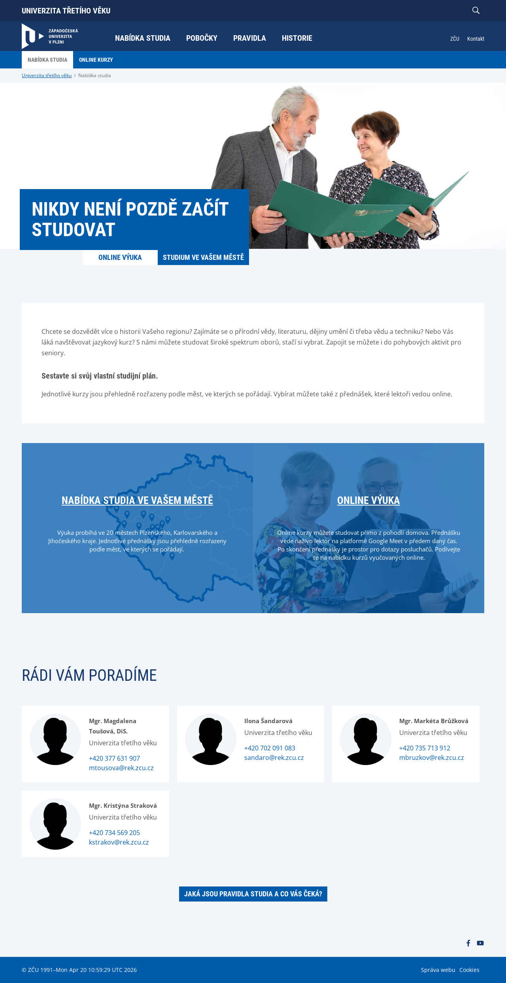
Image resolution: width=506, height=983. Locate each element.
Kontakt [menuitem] (475, 39)
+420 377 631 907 (114, 758)
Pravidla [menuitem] (249, 38)
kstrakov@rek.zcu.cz (119, 842)
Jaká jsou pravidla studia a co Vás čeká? (253, 894)
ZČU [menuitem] (454, 39)
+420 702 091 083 (269, 748)
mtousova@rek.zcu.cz (121, 767)
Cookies (469, 970)
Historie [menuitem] (297, 38)
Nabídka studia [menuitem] (142, 38)
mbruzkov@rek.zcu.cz (431, 757)
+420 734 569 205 (114, 832)
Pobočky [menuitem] (201, 38)
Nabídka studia (94, 75)
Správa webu (438, 970)
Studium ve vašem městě (203, 257)
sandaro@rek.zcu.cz (274, 757)
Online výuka (120, 257)
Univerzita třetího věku (66, 10)
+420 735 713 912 (424, 748)
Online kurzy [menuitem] (96, 60)
